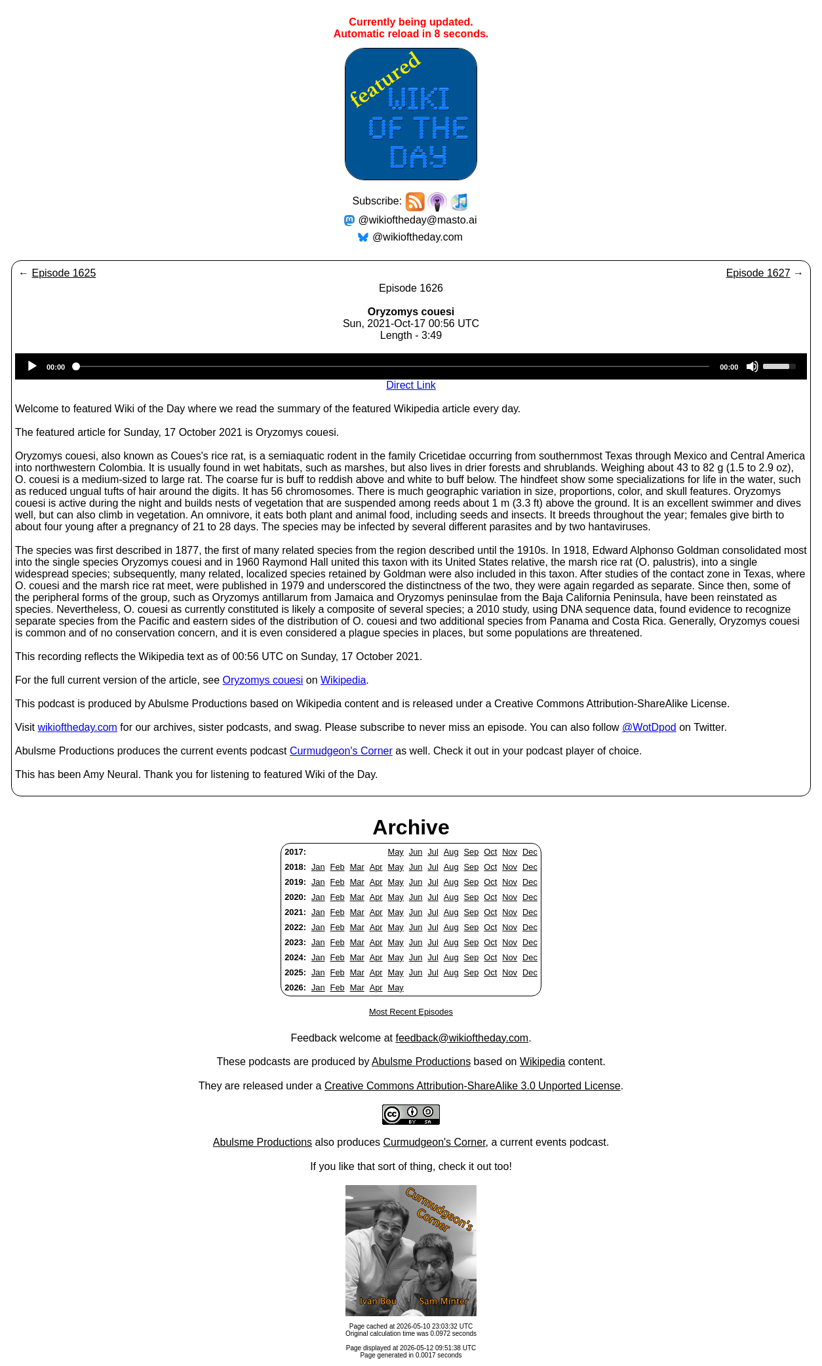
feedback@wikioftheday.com (461, 1038)
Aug (451, 852)
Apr (376, 867)
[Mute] (752, 366)
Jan (318, 867)
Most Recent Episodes (411, 1012)
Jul (432, 852)
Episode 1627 (758, 273)
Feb (337, 867)
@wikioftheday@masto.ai (418, 219)
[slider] (392, 366)
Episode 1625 (63, 273)
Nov (509, 852)
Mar (357, 867)
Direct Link (411, 385)
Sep (471, 852)
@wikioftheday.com (417, 237)
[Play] (32, 366)
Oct (490, 852)
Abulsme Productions (421, 1061)
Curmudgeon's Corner (341, 750)
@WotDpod (649, 727)
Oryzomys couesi (263, 680)
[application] (411, 366)
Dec (530, 852)
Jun (416, 852)
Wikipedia (343, 680)
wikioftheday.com (77, 727)
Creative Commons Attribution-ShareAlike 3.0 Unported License (472, 1085)
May (396, 852)
